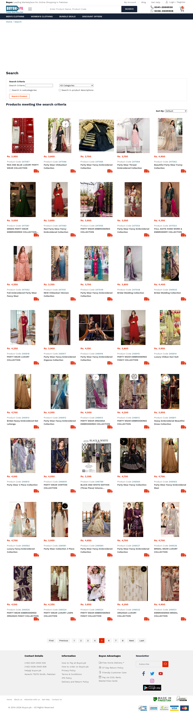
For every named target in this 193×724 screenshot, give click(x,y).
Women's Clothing (42, 16)
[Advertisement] (96, 48)
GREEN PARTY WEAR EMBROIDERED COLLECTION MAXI (21, 231)
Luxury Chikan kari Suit (166, 357)
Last (142, 640)
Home (9, 22)
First (51, 640)
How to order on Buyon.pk (75, 666)
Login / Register (177, 2)
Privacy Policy (69, 670)
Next (131, 640)
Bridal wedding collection (130, 293)
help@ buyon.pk (33, 670)
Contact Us (57, 699)
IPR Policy (67, 678)
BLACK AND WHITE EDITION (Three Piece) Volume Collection (95, 487)
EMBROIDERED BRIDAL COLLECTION (166, 614)
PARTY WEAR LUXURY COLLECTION (18, 358)
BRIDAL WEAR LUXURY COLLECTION (165, 550)
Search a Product (19, 96)
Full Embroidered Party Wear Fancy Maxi (22, 294)
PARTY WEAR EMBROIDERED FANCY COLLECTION (132, 358)
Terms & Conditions (72, 674)
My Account (130, 2)
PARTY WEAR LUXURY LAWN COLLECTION (58, 614)
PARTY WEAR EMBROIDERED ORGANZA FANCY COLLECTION (23, 614)
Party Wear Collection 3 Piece (59, 549)
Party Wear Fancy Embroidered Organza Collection (60, 358)
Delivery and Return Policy (75, 682)
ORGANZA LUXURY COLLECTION (126, 614)
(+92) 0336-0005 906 (35, 666)
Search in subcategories (24, 90)
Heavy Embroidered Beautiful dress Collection (169, 422)
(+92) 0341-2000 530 (35, 663)
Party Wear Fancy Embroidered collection (96, 358)
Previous (63, 640)
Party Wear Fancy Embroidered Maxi (170, 486)
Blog (143, 2)
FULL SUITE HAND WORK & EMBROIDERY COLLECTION (168, 230)
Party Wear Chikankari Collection (55, 166)
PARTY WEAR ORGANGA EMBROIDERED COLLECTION (95, 422)
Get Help (155, 2)
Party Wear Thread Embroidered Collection (129, 166)
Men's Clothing (15, 16)
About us (18, 699)
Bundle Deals (67, 16)
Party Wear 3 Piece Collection (22, 485)
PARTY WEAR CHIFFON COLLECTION (55, 486)
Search (129, 9)
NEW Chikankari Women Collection (56, 294)
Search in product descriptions (77, 90)
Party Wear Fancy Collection (131, 485)
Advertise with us (32, 699)
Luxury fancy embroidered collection (21, 550)
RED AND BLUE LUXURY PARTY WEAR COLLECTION (23, 166)
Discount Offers (92, 16)
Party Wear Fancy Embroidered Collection (96, 166)
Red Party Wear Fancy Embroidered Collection (56, 230)
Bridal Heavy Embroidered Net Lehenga (22, 422)
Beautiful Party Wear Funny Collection (168, 166)
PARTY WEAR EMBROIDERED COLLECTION (95, 230)
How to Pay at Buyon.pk (74, 663)
